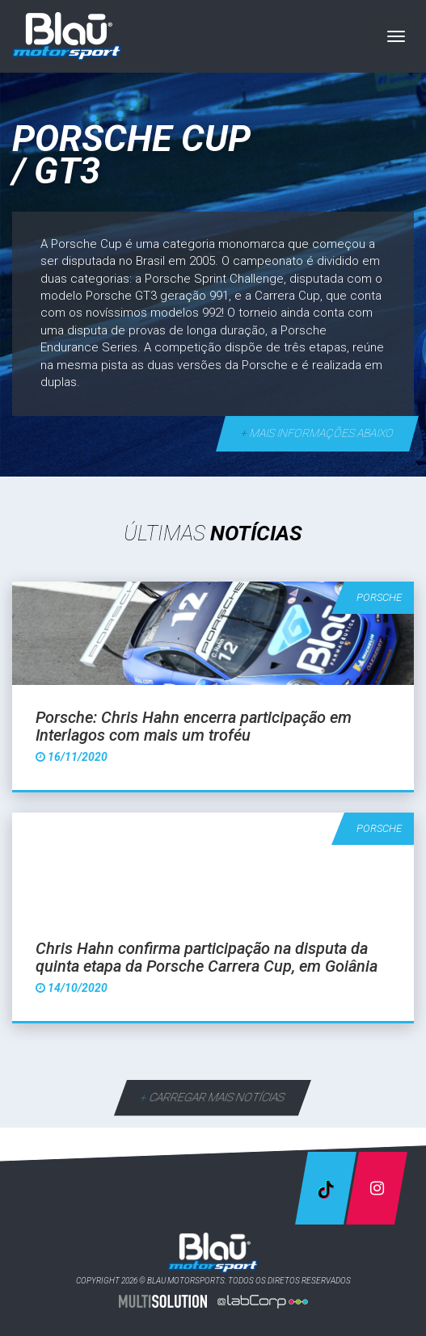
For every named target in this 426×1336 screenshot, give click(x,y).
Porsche (379, 597)
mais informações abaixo (317, 432)
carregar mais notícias (212, 1096)
